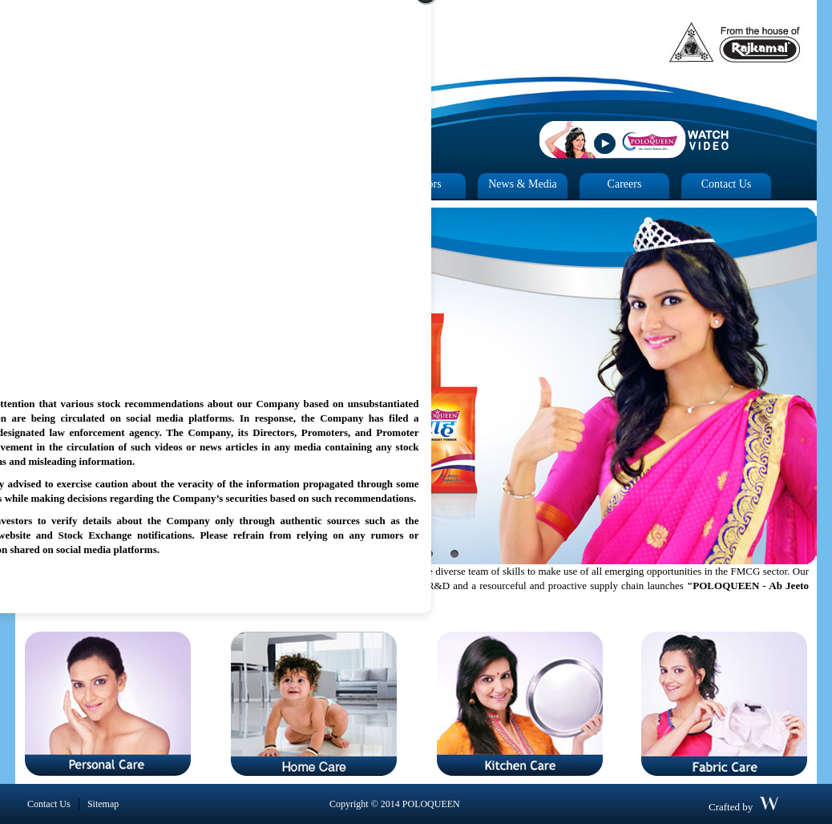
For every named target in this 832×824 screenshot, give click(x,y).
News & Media (522, 184)
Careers (625, 184)
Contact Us (726, 184)
